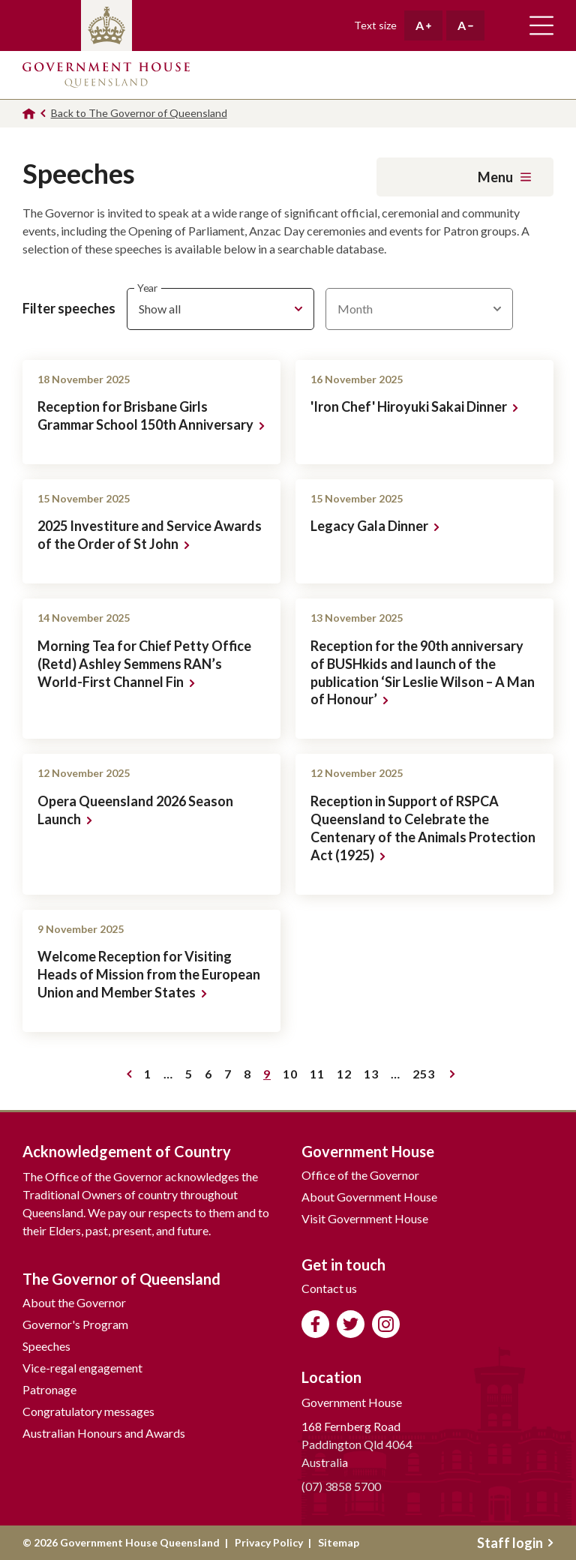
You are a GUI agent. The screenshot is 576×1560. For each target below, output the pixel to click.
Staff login (515, 1542)
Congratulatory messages (88, 1411)
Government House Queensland (106, 75)
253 (426, 1076)
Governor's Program (75, 1324)
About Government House (369, 1197)
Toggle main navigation (542, 26)
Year (147, 287)
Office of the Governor (360, 1175)
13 (374, 1076)
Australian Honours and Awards (103, 1433)
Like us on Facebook (315, 1324)
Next (452, 1074)
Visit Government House (365, 1218)
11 (320, 1076)
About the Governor (74, 1302)
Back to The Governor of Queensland (139, 112)
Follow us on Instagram (386, 1324)
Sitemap (338, 1542)
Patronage (49, 1389)
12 (347, 1076)
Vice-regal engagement (82, 1367)
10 (293, 1076)
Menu (504, 177)
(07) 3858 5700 (341, 1486)
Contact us (329, 1288)
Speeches (46, 1346)
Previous (129, 1074)
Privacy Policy (269, 1542)
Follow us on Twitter (350, 1324)
